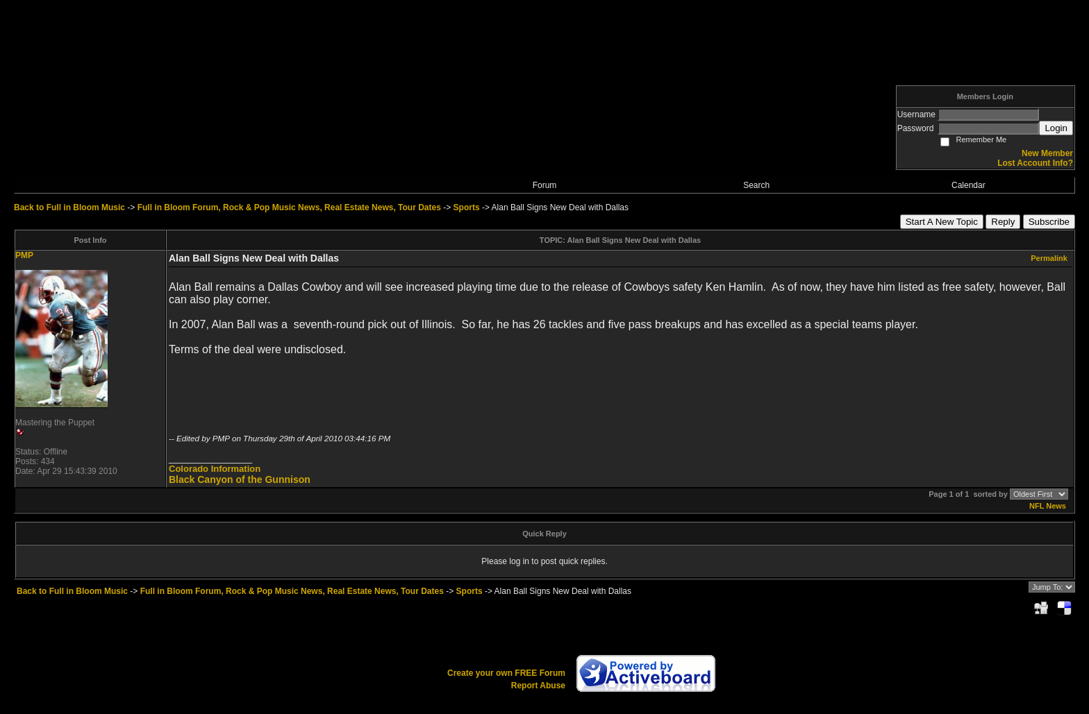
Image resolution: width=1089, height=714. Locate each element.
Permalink (1049, 258)
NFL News (1047, 506)
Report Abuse (538, 685)
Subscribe (1049, 221)
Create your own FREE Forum (506, 673)
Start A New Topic (942, 221)
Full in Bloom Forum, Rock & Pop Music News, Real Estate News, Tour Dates (289, 207)
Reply (1003, 221)
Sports (467, 207)
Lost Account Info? (1035, 163)
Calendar (968, 185)
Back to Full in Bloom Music (69, 207)
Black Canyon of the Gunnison (239, 479)
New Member (1047, 153)
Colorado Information (214, 469)
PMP (24, 255)
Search (756, 185)
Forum (545, 185)
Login (1056, 128)
